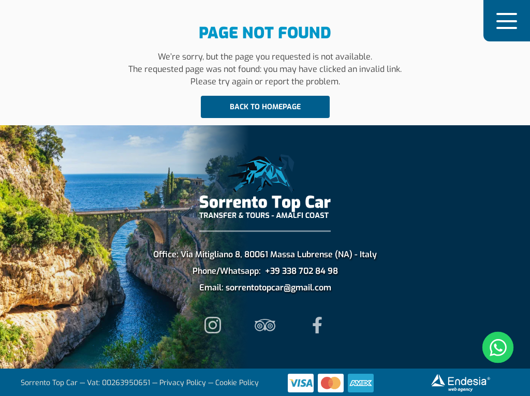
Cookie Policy (237, 383)
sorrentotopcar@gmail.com (278, 287)
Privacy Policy (182, 383)
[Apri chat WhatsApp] (497, 347)
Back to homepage (265, 107)
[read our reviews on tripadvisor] (265, 325)
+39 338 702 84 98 (301, 271)
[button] (506, 20)
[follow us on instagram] (213, 325)
